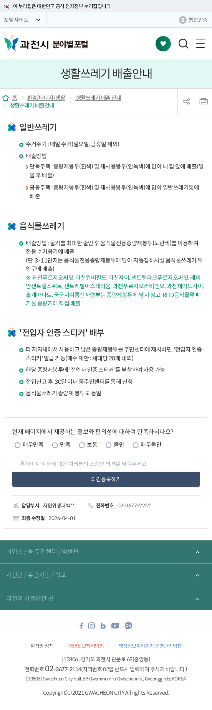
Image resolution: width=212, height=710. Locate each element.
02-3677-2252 (134, 505)
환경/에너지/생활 (46, 97)
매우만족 (33, 444)
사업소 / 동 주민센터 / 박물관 (42, 552)
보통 (92, 444)
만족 (65, 444)
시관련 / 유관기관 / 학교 (36, 575)
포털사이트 (16, 20)
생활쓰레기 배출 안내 (98, 97)
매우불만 (151, 444)
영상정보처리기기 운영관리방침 (150, 646)
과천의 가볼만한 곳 (29, 598)
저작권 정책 (41, 646)
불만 (119, 444)
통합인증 (198, 20)
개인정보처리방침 (86, 646)
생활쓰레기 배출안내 (31, 105)
